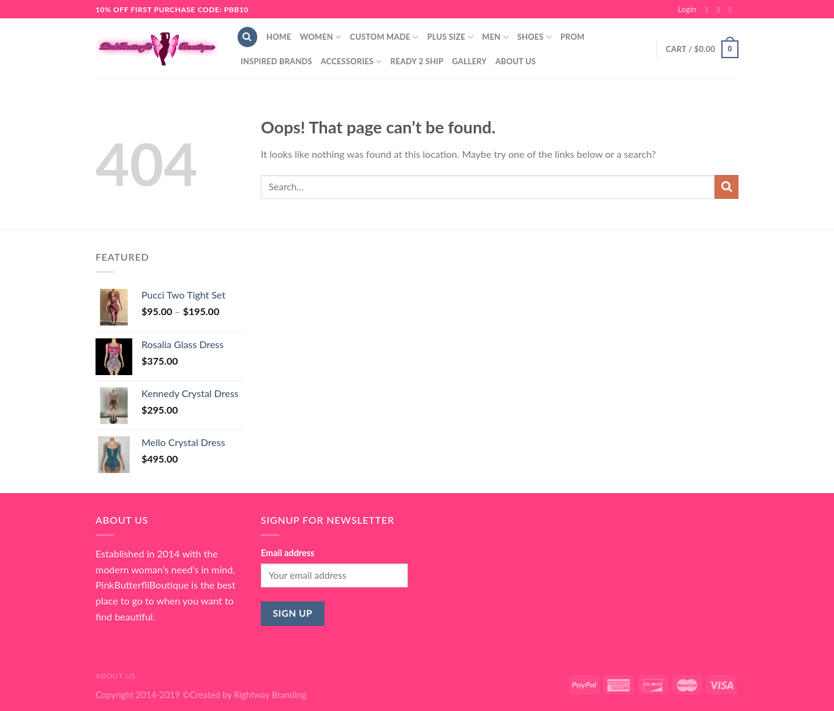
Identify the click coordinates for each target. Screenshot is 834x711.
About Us (515, 61)
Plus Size (450, 37)
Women (321, 37)
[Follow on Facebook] (709, 10)
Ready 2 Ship (417, 61)
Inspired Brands (276, 61)
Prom (572, 37)
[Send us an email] (732, 10)
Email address (287, 553)
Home (278, 37)
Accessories (351, 61)
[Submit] (726, 187)
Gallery (469, 61)
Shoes (534, 37)
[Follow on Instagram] (720, 10)
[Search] (247, 37)
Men (495, 37)
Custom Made (384, 37)
